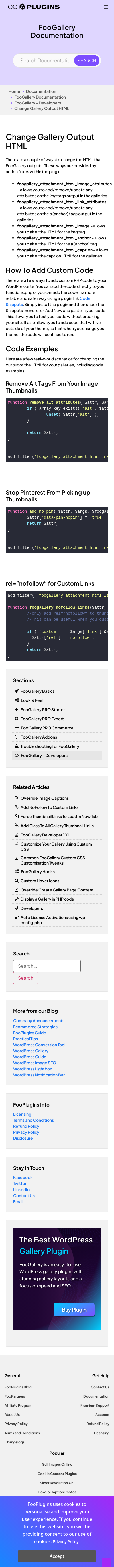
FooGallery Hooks (38, 871)
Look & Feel (32, 700)
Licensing (22, 1114)
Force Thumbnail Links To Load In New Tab (59, 816)
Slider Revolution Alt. (57, 1483)
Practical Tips (25, 1038)
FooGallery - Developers (37, 102)
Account (102, 1414)
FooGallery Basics (37, 691)
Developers (32, 908)
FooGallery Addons (39, 736)
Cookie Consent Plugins (57, 1474)
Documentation (41, 91)
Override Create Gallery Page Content (57, 889)
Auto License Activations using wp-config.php (54, 920)
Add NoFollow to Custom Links (49, 807)
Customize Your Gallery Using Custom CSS (56, 846)
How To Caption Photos (57, 1492)
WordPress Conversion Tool (39, 1044)
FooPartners (15, 1396)
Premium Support (94, 1405)
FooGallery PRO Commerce (47, 727)
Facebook (23, 1177)
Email (18, 1201)
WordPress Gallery (30, 1050)
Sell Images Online (57, 1464)
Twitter (20, 1183)
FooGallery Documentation (40, 96)
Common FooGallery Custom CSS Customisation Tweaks (53, 860)
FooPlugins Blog (18, 1387)
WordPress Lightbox (32, 1068)
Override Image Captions (45, 798)
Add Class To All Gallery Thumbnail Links (57, 825)
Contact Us (24, 1195)
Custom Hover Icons (40, 880)
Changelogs (15, 1442)
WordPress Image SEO (34, 1062)
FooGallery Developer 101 (45, 834)
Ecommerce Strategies (35, 1026)
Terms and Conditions (33, 1120)
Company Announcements (38, 1020)
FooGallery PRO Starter (43, 709)
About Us (12, 1414)
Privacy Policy (26, 1132)
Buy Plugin (74, 1309)
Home (14, 91)
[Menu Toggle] (106, 6)
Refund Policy (26, 1126)
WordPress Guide (29, 1056)
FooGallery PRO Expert (42, 718)
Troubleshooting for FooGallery (50, 746)
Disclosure (23, 1138)
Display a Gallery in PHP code (47, 898)
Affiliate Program (18, 1405)
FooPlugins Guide (29, 1032)
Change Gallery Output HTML (41, 108)
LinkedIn (21, 1189)
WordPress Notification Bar (39, 1074)
